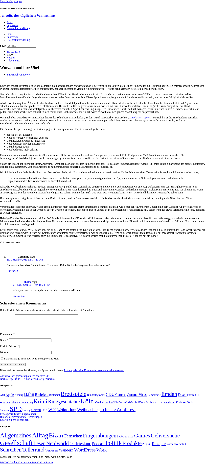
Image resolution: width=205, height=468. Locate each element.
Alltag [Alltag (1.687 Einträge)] (40, 439)
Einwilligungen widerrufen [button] (14, 423)
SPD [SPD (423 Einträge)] (16, 412)
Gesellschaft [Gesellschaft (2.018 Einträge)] (16, 446)
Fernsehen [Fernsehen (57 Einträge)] (73, 440)
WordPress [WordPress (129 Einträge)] (125, 413)
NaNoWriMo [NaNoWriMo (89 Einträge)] (124, 406)
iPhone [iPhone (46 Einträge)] (14, 406)
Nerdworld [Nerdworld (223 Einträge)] (57, 447)
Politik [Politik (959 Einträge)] (113, 447)
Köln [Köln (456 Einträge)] (87, 405)
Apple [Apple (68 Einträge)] (10, 398)
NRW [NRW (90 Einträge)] (139, 406)
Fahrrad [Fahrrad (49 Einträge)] (191, 398)
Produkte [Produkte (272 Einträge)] (132, 447)
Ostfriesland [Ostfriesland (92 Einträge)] (153, 406)
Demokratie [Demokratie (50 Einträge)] (154, 398)
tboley (27, 282)
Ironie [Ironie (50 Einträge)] (22, 406)
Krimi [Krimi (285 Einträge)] (40, 405)
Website (4, 356)
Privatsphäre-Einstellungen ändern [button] (18, 417)
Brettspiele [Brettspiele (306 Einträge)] (73, 397)
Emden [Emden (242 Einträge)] (169, 398)
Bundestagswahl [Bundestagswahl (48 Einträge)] (96, 398)
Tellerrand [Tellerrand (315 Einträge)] (33, 454)
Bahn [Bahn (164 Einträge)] (29, 398)
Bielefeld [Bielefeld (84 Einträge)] (41, 398)
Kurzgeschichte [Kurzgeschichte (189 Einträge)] (64, 406)
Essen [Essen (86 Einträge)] (182, 398)
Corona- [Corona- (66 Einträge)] (120, 398)
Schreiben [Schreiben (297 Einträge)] (11, 454)
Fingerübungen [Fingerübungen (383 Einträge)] (99, 439)
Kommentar (7, 338)
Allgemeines (13, 60)
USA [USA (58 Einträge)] (45, 414)
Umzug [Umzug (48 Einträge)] (26, 414)
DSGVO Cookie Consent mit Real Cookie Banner (26, 466)
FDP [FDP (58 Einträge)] (199, 398)
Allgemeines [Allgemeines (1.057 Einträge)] (15, 439)
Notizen (11, 57)
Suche (3, 45)
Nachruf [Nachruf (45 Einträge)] (109, 406)
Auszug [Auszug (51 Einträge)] (18, 398)
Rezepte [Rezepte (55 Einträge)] (159, 447)
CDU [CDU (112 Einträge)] (110, 398)
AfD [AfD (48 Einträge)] (2, 398)
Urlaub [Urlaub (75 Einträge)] (36, 414)
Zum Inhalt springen (11, 1)
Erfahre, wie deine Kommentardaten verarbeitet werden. (94, 374)
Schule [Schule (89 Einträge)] (192, 406)
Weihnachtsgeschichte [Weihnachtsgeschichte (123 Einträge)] (96, 413)
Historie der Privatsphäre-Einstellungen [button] (21, 420)
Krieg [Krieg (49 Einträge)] (29, 406)
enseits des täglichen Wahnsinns (27, 15)
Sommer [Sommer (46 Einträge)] (4, 414)
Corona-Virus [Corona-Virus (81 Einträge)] (137, 398)
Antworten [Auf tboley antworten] (18, 296)
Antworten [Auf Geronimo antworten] (12, 270)
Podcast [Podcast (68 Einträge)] (181, 406)
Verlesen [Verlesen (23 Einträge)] (51, 454)
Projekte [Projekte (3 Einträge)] (146, 448)
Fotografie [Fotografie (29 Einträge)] (125, 440)
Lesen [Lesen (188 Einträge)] (39, 447)
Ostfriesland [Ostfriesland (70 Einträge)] (80, 447)
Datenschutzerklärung (18, 28)
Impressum (12, 25)
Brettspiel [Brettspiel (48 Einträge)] (54, 398)
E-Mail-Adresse (9, 350)
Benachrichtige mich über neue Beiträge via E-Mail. (31, 362)
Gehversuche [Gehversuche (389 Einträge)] (165, 439)
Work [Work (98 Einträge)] (101, 453)
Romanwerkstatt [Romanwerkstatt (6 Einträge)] (176, 448)
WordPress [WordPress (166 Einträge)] (85, 454)
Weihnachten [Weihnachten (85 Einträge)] (66, 414)
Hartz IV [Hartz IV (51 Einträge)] (5, 406)
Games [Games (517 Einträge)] (142, 439)
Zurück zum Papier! (139, 117)
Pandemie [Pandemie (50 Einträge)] (169, 406)
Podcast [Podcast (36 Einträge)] (98, 447)
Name (4, 344)
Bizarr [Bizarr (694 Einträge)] (56, 439)
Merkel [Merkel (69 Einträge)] (99, 406)
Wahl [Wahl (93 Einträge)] (52, 414)
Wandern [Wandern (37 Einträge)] (66, 454)
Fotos (10, 22)
